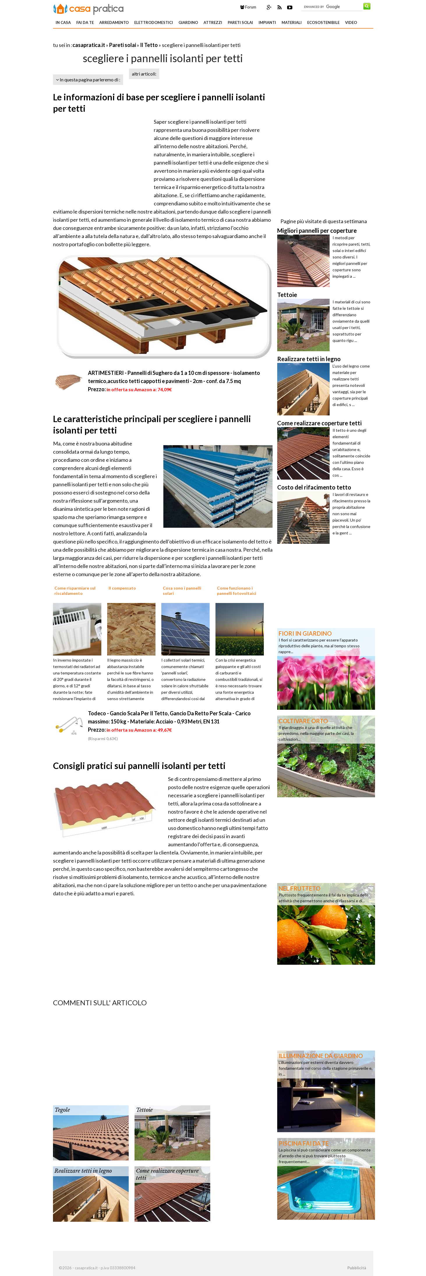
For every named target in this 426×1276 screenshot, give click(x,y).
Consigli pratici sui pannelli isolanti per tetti (139, 765)
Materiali (292, 22)
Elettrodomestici (153, 22)
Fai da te (85, 22)
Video (351, 22)
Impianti (267, 22)
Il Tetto (149, 45)
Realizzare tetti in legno (83, 1171)
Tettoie (144, 1110)
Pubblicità (356, 1267)
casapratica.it (89, 45)
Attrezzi (213, 22)
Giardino (188, 22)
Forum (248, 7)
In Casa (63, 22)
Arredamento (114, 22)
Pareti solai (240, 22)
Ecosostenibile (323, 22)
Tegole (62, 1110)
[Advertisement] (121, 38)
